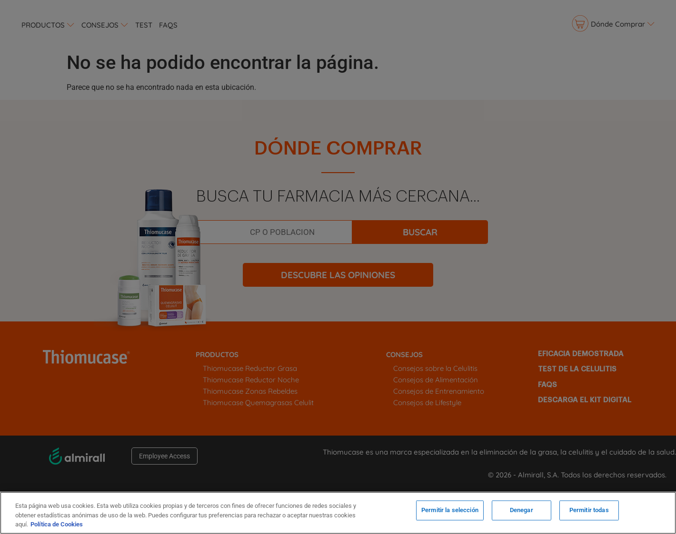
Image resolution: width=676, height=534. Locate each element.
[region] (338, 513)
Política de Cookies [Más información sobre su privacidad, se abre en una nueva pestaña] (56, 524)
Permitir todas (589, 511)
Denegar (521, 511)
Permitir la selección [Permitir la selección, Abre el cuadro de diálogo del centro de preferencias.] (449, 511)
